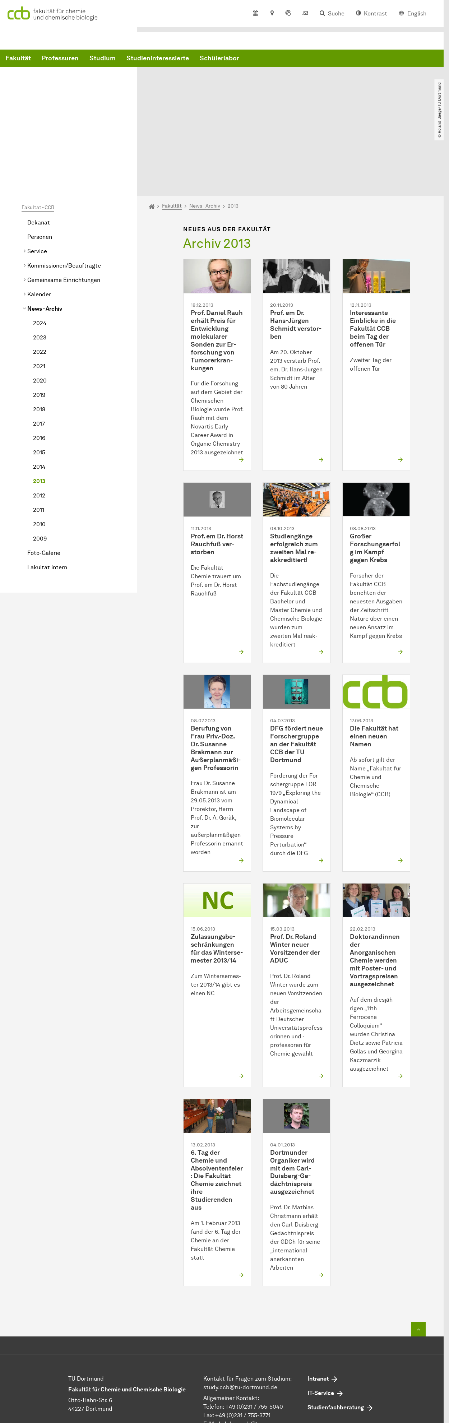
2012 (39, 424)
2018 (39, 338)
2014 (39, 396)
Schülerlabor (328, 58)
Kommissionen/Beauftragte (64, 194)
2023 (39, 266)
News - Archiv (44, 238)
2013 (39, 410)
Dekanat (38, 151)
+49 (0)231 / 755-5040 (254, 1336)
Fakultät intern (47, 496)
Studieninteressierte (267, 58)
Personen (39, 166)
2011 (38, 439)
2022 (39, 281)
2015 (39, 381)
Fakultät (127, 58)
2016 (39, 367)
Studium (212, 58)
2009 (40, 467)
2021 (39, 295)
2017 (39, 352)
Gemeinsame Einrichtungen (63, 209)
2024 (39, 252)
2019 (39, 324)
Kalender (39, 223)
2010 (39, 453)
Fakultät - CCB (38, 137)
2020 (40, 309)
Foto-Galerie (43, 482)
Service (37, 180)
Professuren (169, 58)
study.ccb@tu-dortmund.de (240, 1316)
